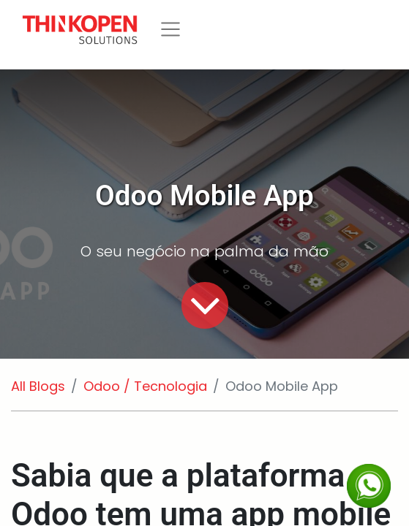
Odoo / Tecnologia (145, 386)
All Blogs (38, 386)
